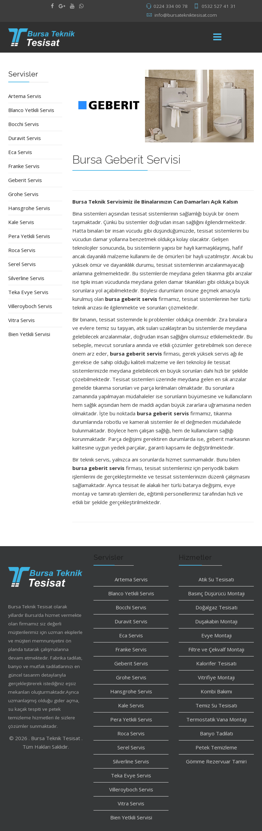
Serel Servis (22, 264)
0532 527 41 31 (219, 6)
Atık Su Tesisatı (216, 579)
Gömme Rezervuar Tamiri (216, 761)
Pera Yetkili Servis (29, 236)
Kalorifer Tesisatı (216, 663)
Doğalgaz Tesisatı (216, 607)
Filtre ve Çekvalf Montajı (216, 649)
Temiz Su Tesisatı (216, 705)
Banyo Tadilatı (216, 733)
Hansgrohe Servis (29, 208)
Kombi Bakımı (216, 691)
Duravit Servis (24, 138)
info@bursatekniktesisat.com (186, 15)
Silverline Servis (26, 278)
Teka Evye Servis (28, 292)
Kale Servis (21, 222)
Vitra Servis (21, 320)
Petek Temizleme (216, 747)
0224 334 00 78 (171, 6)
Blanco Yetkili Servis (31, 110)
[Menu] (217, 37)
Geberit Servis (25, 180)
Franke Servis (24, 166)
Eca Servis (20, 152)
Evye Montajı (216, 635)
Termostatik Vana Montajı (216, 719)
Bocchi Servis (23, 124)
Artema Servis (24, 96)
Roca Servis (21, 250)
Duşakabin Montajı (216, 621)
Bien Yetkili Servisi (29, 334)
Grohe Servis (23, 194)
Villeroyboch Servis (30, 306)
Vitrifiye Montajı (216, 677)
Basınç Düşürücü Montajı (216, 593)
